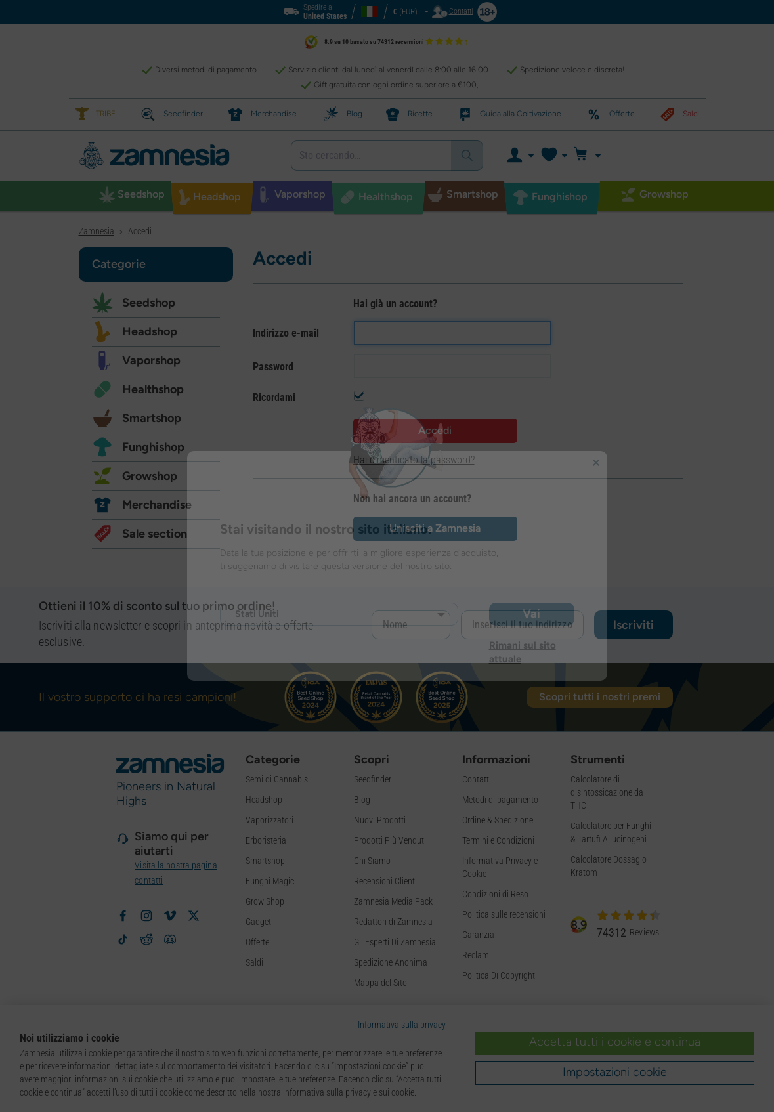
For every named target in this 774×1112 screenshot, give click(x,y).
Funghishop (153, 447)
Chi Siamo (372, 860)
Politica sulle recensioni (504, 914)
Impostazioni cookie (615, 1072)
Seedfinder (372, 779)
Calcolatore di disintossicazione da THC (606, 792)
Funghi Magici (271, 881)
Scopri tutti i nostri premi (600, 697)
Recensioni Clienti (385, 881)
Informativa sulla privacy (402, 1024)
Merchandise (157, 505)
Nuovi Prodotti (380, 820)
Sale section (154, 533)
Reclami (476, 955)
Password (273, 366)
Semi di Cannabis (277, 779)
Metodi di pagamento (500, 799)
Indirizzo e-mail (286, 333)
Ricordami (274, 397)
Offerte (257, 942)
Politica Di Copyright (498, 975)
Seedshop (148, 302)
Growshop (149, 476)
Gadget (258, 921)
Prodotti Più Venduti (390, 840)
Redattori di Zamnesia (393, 921)
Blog (362, 799)
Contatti (476, 779)
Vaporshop (151, 360)
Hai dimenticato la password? (414, 460)
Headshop (149, 331)
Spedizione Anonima (390, 962)
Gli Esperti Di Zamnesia (395, 942)
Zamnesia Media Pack (393, 901)
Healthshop (153, 389)
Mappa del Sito (380, 982)
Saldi (254, 962)
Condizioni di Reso (495, 894)
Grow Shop (265, 901)
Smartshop (151, 418)
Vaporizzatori (269, 820)
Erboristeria (266, 840)
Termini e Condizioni (498, 840)
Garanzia (478, 935)
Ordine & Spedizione (497, 820)
